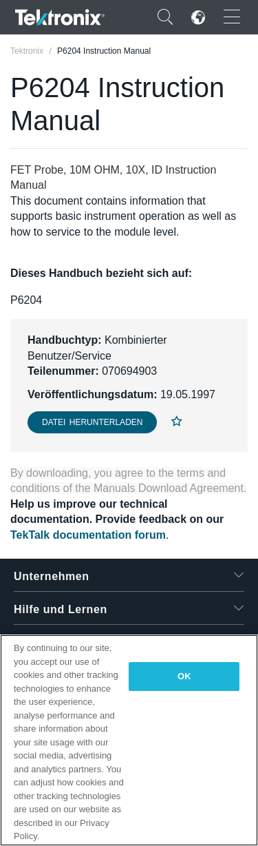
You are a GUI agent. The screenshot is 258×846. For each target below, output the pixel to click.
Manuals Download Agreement (169, 488)
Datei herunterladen (92, 422)
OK (184, 676)
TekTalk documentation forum (88, 535)
